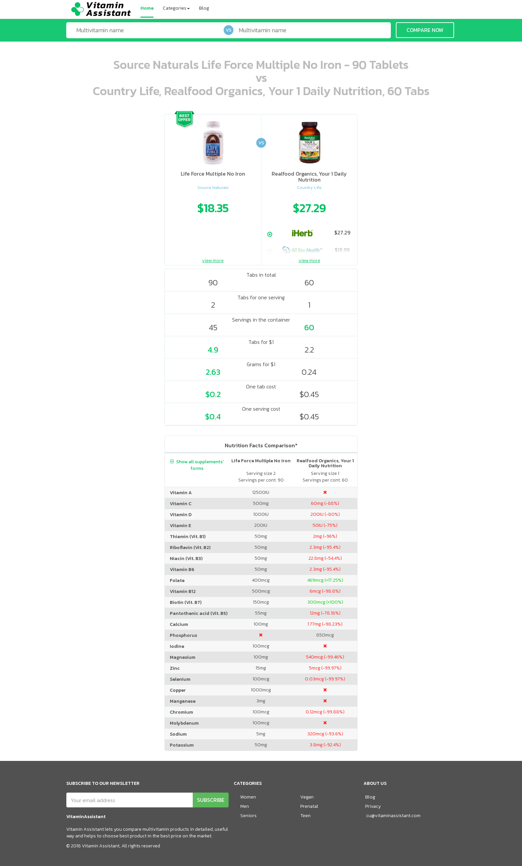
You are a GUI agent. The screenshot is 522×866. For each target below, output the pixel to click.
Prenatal (309, 806)
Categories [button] (176, 8)
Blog (204, 8)
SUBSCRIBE (210, 800)
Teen (305, 815)
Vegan (307, 797)
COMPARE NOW (424, 30)
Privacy (373, 806)
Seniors (248, 815)
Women (248, 797)
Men (244, 806)
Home (146, 8)
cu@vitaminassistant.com (393, 815)
